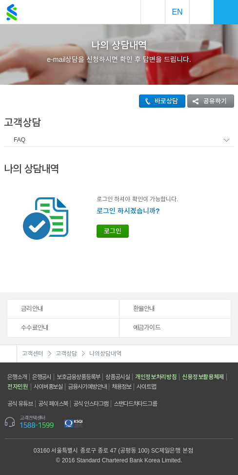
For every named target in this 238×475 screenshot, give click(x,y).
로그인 (112, 231)
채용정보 (121, 386)
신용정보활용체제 (203, 377)
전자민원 (17, 386)
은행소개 (17, 377)
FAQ (19, 139)
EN (177, 12)
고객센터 (32, 353)
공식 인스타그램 (90, 403)
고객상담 (66, 353)
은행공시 (42, 377)
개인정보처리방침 (156, 377)
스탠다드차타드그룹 (135, 403)
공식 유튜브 (20, 403)
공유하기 (207, 101)
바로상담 (158, 101)
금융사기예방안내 (87, 386)
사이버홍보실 (48, 386)
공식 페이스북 (53, 403)
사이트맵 (146, 386)
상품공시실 (117, 377)
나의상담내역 (105, 353)
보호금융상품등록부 (78, 377)
